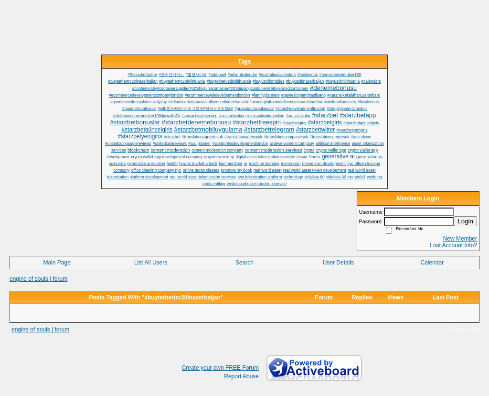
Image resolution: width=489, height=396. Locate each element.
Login (465, 221)
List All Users (150, 262)
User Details (338, 262)
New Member (460, 238)
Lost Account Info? (453, 245)
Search (244, 262)
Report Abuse (241, 376)
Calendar (432, 262)
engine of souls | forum (38, 278)
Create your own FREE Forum (220, 367)
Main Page (57, 262)
